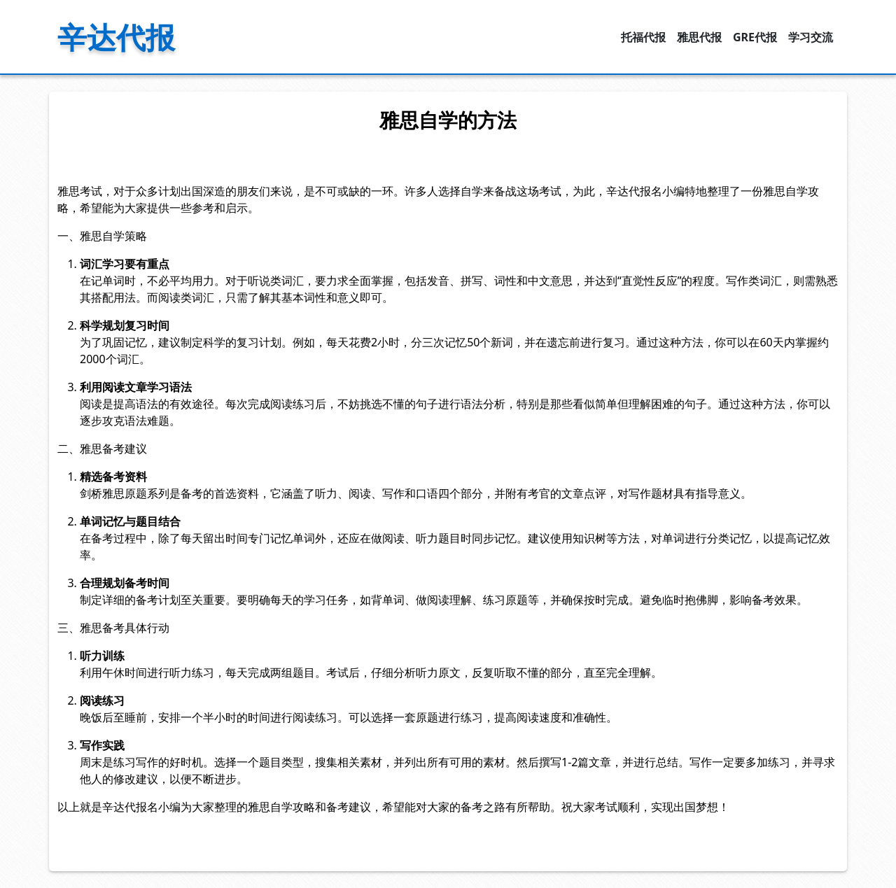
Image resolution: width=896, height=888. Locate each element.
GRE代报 (755, 37)
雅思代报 (699, 37)
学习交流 (810, 37)
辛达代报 (116, 37)
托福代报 (643, 37)
